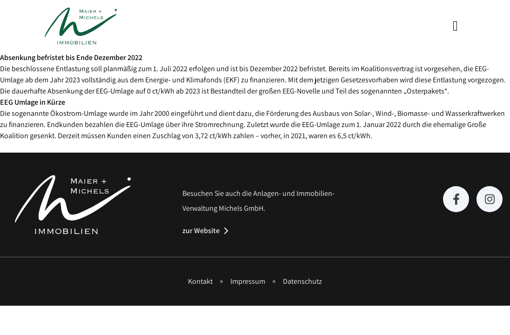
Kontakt (200, 281)
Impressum (247, 281)
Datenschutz (302, 281)
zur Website (201, 230)
